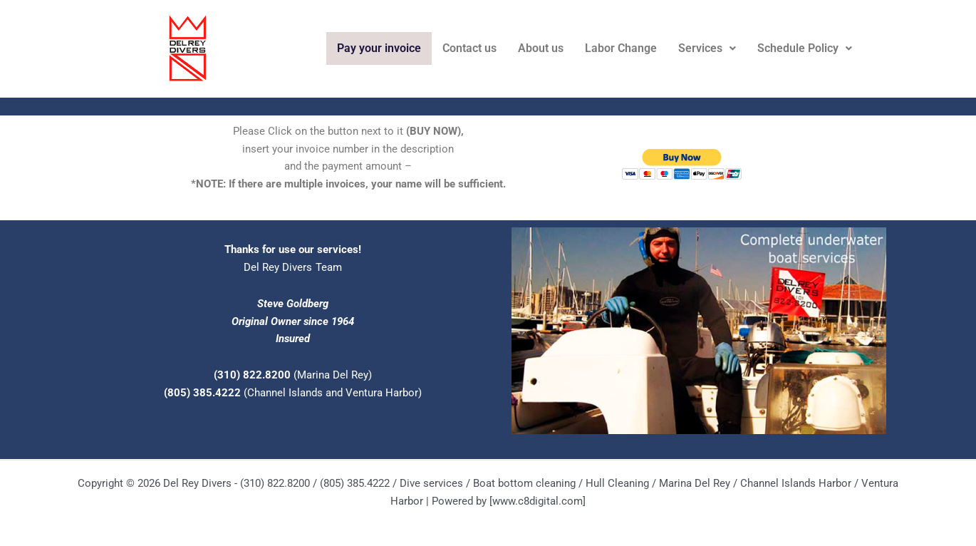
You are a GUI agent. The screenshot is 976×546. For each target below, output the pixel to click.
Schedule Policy (804, 48)
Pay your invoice (379, 48)
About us (541, 48)
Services (707, 48)
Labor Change (621, 48)
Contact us (469, 48)
